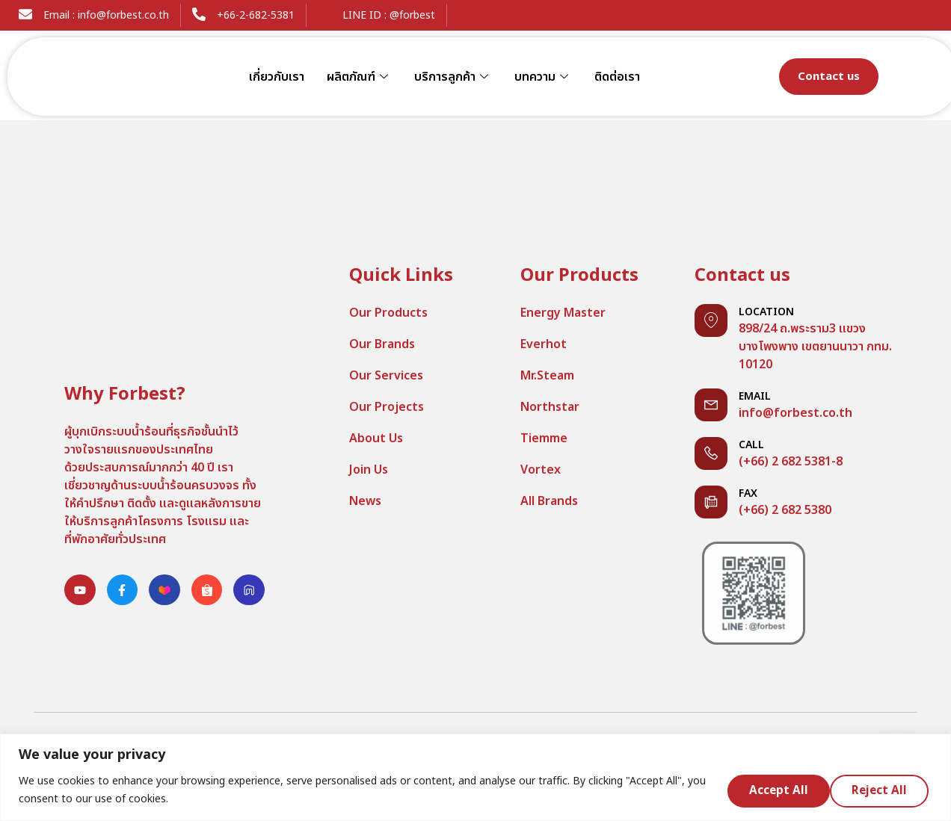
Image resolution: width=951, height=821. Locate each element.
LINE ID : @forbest (388, 15)
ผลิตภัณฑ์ (359, 77)
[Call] (711, 453)
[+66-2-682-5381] (199, 14)
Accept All (881, 790)
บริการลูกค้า (453, 77)
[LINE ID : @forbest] (324, 14)
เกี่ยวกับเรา (276, 77)
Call (751, 445)
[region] (475, 777)
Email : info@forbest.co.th (106, 15)
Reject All (772, 790)
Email (755, 396)
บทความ (543, 77)
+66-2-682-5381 (256, 15)
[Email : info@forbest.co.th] (25, 14)
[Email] (711, 404)
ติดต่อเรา (617, 77)
